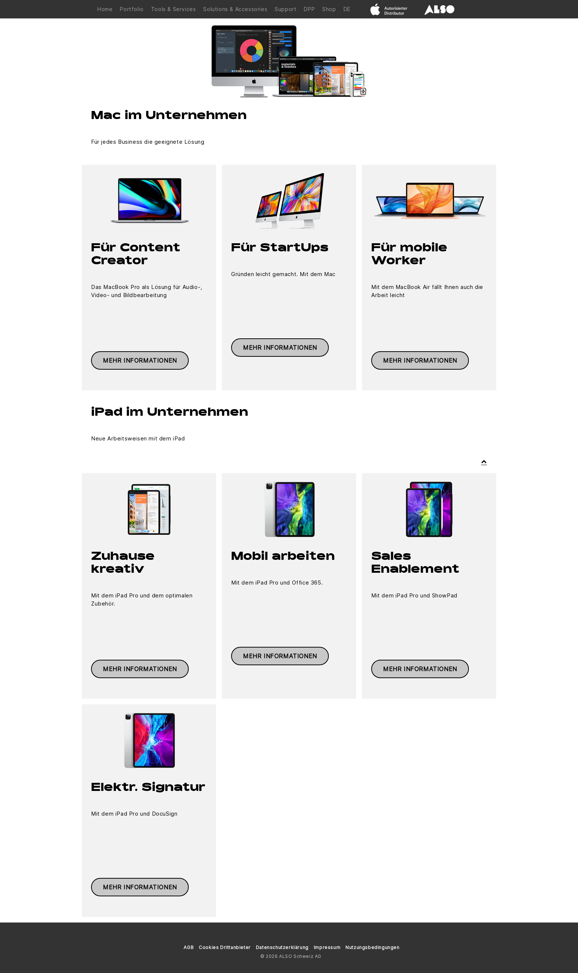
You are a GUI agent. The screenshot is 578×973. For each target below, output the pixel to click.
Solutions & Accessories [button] (235, 9)
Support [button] (285, 9)
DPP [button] (309, 9)
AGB (189, 947)
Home (104, 9)
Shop (329, 9)
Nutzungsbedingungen (372, 947)
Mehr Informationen (140, 360)
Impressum (327, 947)
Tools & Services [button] (173, 9)
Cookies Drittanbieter (225, 947)
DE (347, 9)
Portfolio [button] (131, 9)
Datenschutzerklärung (282, 947)
